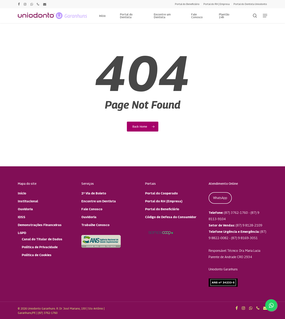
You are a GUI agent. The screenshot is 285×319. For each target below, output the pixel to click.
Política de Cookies (36, 255)
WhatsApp (220, 198)
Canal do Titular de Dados (42, 239)
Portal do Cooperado (161, 193)
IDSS (21, 217)
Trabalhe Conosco (95, 225)
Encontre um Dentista (98, 201)
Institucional (28, 201)
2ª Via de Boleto (93, 193)
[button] (265, 16)
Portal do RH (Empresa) (163, 201)
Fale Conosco (91, 209)
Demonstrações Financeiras (40, 225)
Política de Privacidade (40, 247)
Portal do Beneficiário (162, 209)
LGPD (22, 233)
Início (22, 193)
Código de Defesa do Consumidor (170, 217)
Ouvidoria (25, 209)
